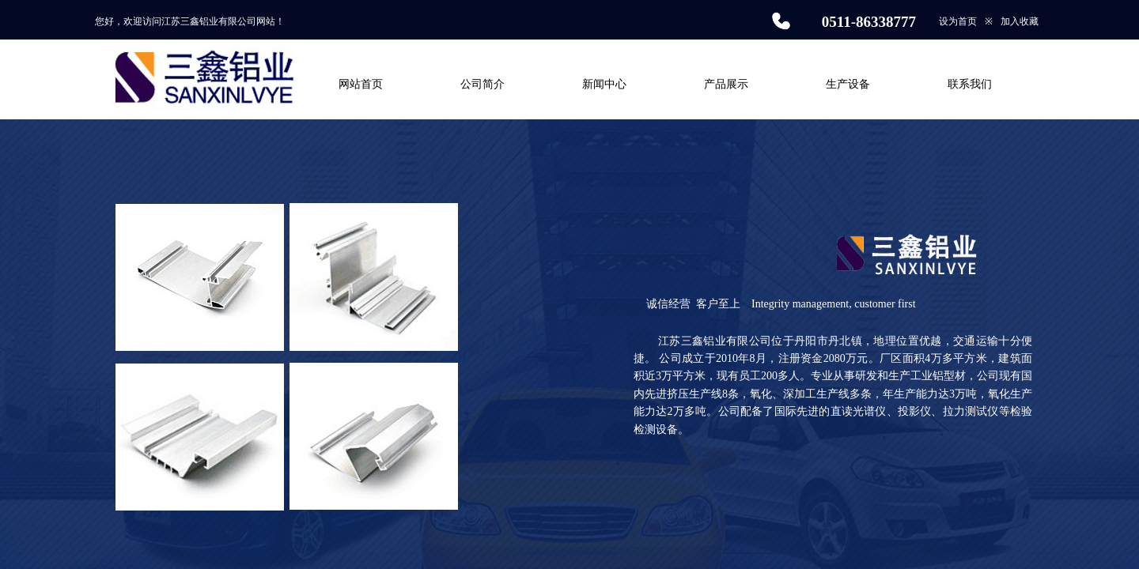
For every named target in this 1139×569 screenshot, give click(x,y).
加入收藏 (1020, 21)
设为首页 (958, 21)
